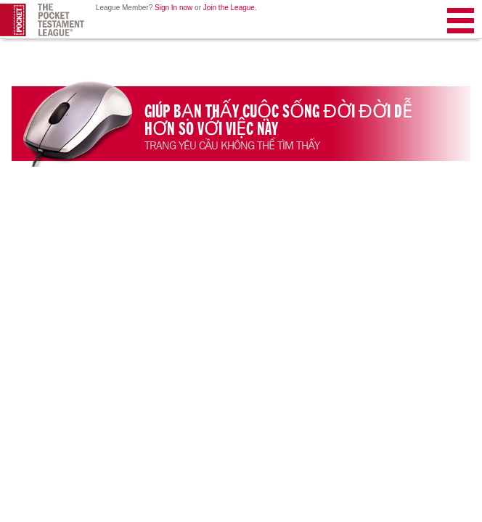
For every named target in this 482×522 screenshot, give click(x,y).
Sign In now (173, 8)
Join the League (229, 8)
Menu (460, 23)
